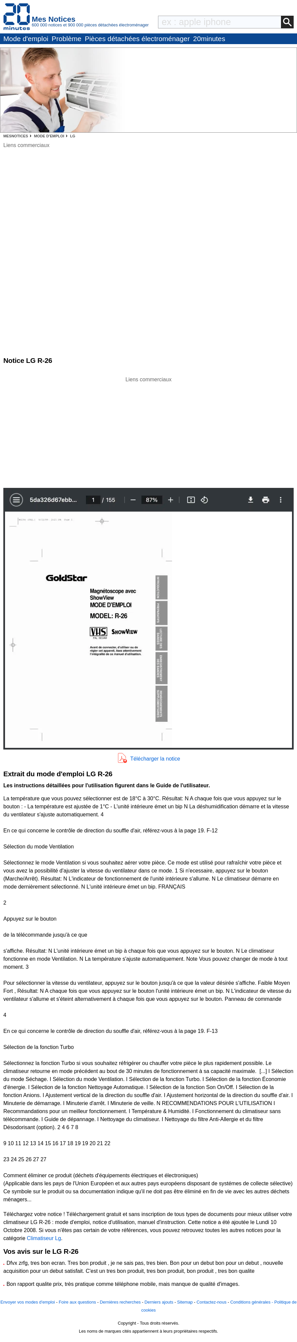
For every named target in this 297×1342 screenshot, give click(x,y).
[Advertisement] (149, 430)
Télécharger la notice (155, 759)
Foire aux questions (77, 1302)
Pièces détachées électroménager (137, 38)
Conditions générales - (252, 1302)
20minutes (209, 38)
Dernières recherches (120, 1302)
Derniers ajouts (159, 1302)
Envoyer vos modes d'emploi (27, 1302)
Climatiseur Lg (44, 1238)
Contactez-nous (211, 1302)
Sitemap (185, 1302)
